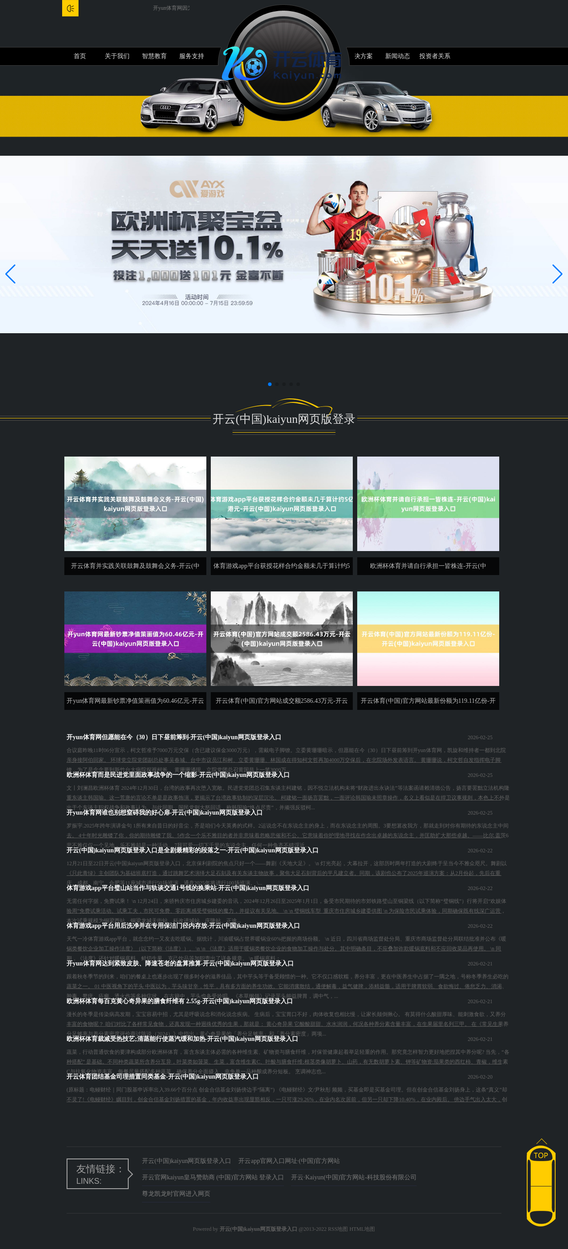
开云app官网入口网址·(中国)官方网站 (289, 1161)
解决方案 (360, 56)
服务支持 (191, 56)
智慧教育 (154, 56)
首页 (80, 56)
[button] (558, 274)
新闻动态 (397, 56)
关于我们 (117, 56)
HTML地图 (362, 1229)
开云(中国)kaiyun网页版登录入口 (186, 1161)
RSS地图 (338, 1229)
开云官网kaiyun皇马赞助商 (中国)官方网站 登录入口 (213, 1177)
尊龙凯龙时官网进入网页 (176, 1193)
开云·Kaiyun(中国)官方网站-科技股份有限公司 (354, 1177)
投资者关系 (434, 56)
